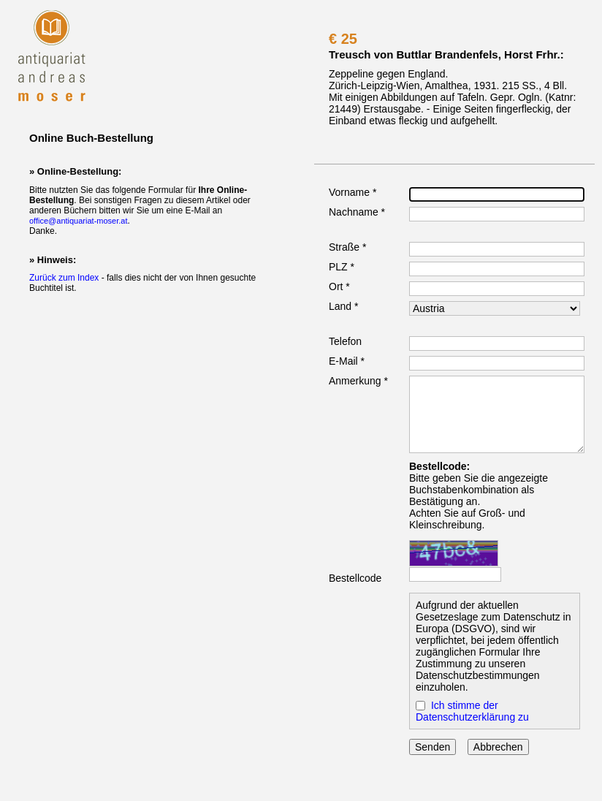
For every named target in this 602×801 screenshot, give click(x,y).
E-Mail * (347, 361)
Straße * (347, 247)
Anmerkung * (358, 381)
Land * (343, 306)
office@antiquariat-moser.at (78, 220)
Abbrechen (498, 747)
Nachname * (357, 212)
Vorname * (352, 192)
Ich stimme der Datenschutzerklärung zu (472, 711)
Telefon (345, 341)
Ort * (339, 286)
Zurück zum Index (64, 278)
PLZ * (341, 267)
